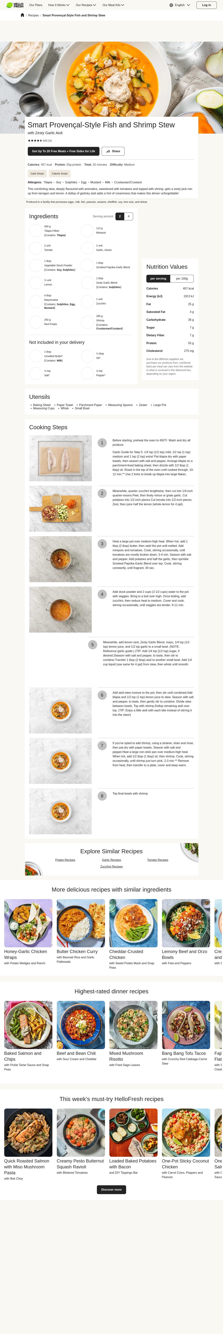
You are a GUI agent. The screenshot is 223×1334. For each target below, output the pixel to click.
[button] (180, 5)
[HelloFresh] (15, 5)
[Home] (22, 15)
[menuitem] (16, 5)
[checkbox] (29, 140)
